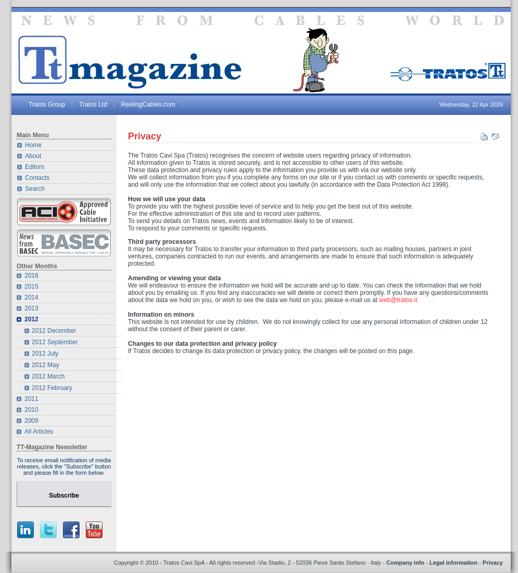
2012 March (48, 376)
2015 (31, 286)
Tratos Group (47, 104)
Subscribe (64, 495)
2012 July (45, 353)
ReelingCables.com (148, 104)
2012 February (52, 388)
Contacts (37, 177)
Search (35, 188)
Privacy (144, 136)
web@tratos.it (398, 300)
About (33, 156)
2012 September (55, 342)
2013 (31, 308)
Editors (34, 167)
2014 (31, 297)
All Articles (38, 431)
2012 (31, 319)
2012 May (45, 365)
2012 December (54, 330)
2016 (31, 275)
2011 (31, 398)
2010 (31, 409)
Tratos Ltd (93, 104)
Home (33, 145)
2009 (31, 420)
